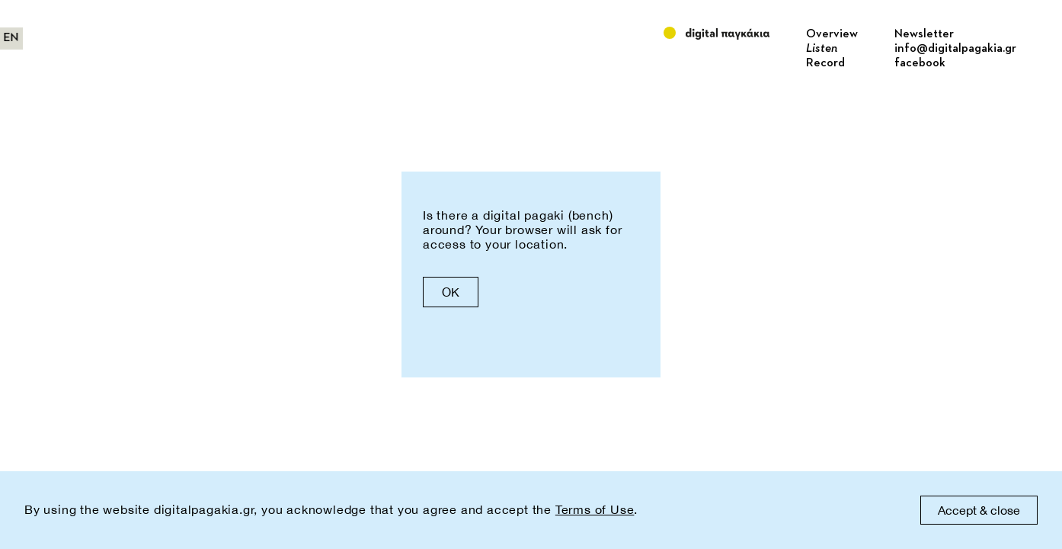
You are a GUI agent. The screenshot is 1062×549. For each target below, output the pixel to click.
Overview (832, 34)
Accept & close (979, 510)
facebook (919, 63)
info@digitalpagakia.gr (955, 49)
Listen (821, 49)
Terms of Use (595, 509)
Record (825, 63)
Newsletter (924, 34)
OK (450, 292)
